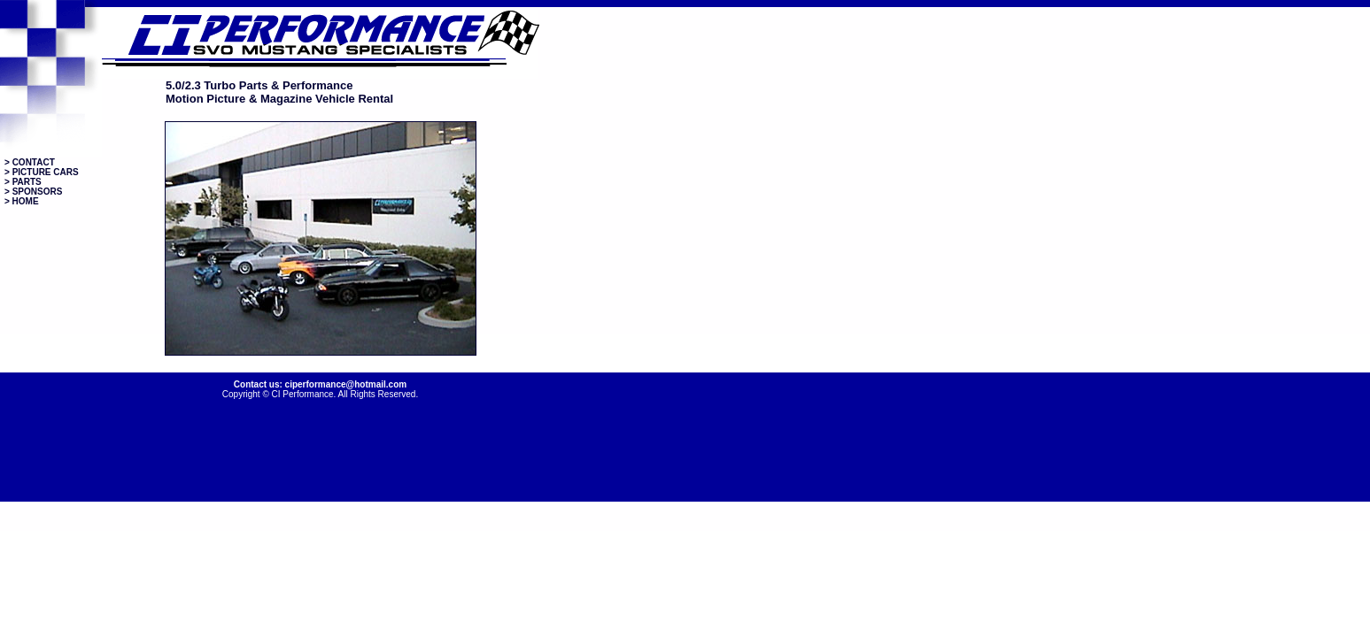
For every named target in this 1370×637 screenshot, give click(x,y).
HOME (24, 201)
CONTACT (33, 162)
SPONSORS (37, 191)
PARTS (27, 182)
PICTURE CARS (45, 172)
